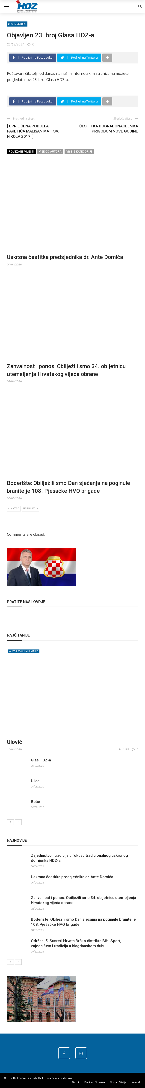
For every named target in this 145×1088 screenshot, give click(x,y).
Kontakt (137, 1082)
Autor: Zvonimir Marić (23, 651)
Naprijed (30, 508)
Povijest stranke (94, 1082)
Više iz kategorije (79, 151)
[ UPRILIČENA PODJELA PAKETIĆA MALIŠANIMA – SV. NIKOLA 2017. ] (33, 131)
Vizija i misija (118, 1082)
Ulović (14, 742)
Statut (75, 1082)
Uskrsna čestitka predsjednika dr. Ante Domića (65, 257)
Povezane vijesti (21, 151)
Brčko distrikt (17, 23)
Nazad (13, 508)
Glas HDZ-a (41, 760)
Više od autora (50, 151)
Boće (35, 801)
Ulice (35, 780)
